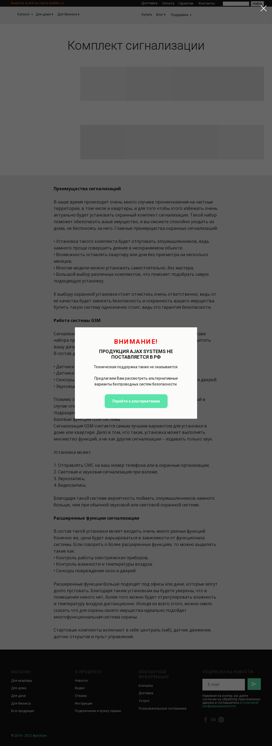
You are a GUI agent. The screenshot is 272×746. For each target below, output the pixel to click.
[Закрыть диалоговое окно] (263, 8)
